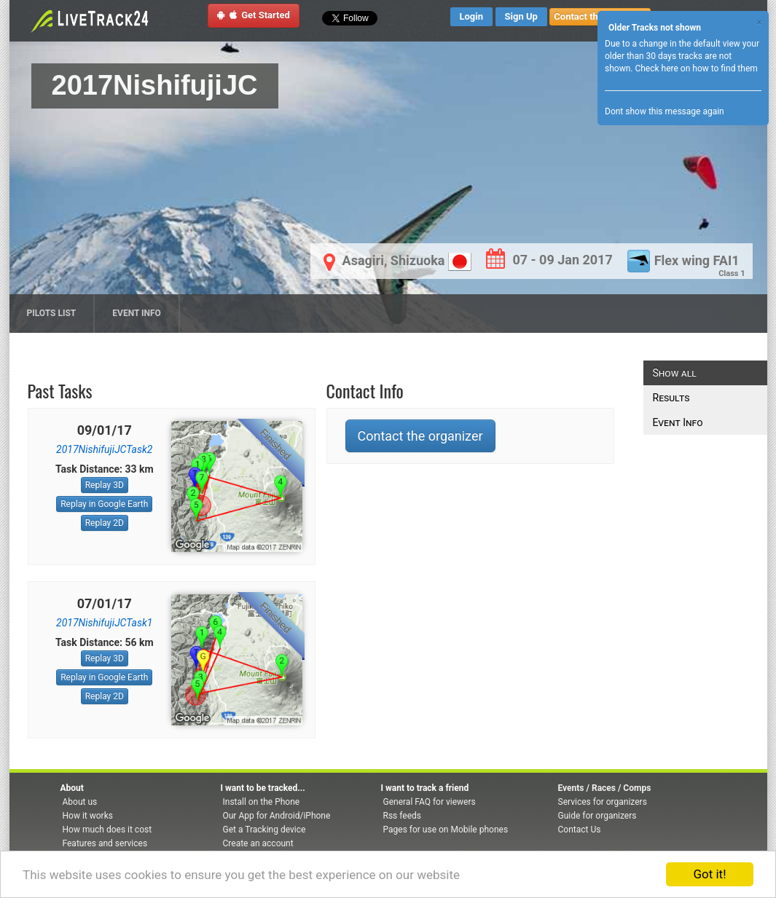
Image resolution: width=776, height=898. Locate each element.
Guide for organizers (597, 816)
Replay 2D (104, 523)
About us (80, 802)
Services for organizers (602, 802)
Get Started (253, 14)
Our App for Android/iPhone (277, 816)
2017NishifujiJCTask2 (104, 449)
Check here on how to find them (696, 68)
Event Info (136, 313)
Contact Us (579, 829)
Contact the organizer (420, 436)
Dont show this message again (664, 111)
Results (671, 397)
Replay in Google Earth (104, 504)
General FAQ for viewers (429, 802)
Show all (675, 373)
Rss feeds (402, 816)
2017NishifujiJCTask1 (104, 623)
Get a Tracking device (264, 829)
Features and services (105, 843)
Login (472, 16)
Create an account (258, 843)
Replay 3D (104, 485)
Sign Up (521, 16)
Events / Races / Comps (604, 788)
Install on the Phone (261, 802)
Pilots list (52, 313)
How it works (88, 816)
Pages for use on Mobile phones (446, 829)
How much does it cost (107, 829)
